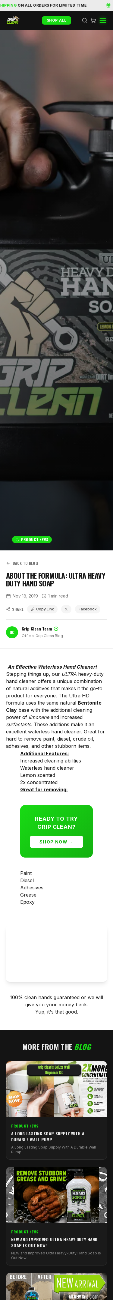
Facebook (88, 609)
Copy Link (42, 609)
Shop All (57, 20)
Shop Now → (56, 841)
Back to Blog (22, 563)
